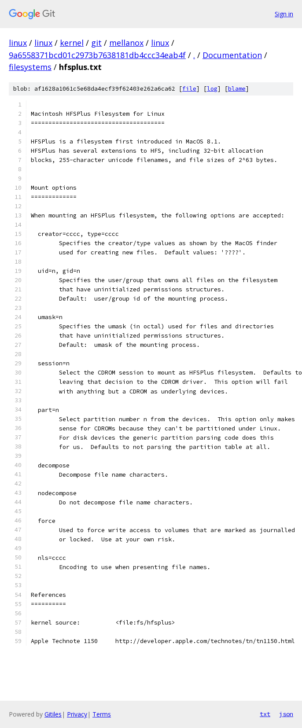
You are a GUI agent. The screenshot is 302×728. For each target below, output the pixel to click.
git (96, 42)
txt (265, 714)
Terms (101, 714)
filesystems (30, 67)
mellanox (126, 42)
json (286, 714)
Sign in (284, 14)
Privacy (77, 714)
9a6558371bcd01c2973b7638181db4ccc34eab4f (97, 55)
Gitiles (53, 714)
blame (237, 88)
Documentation (232, 55)
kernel (72, 42)
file (189, 88)
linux (18, 42)
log (212, 88)
